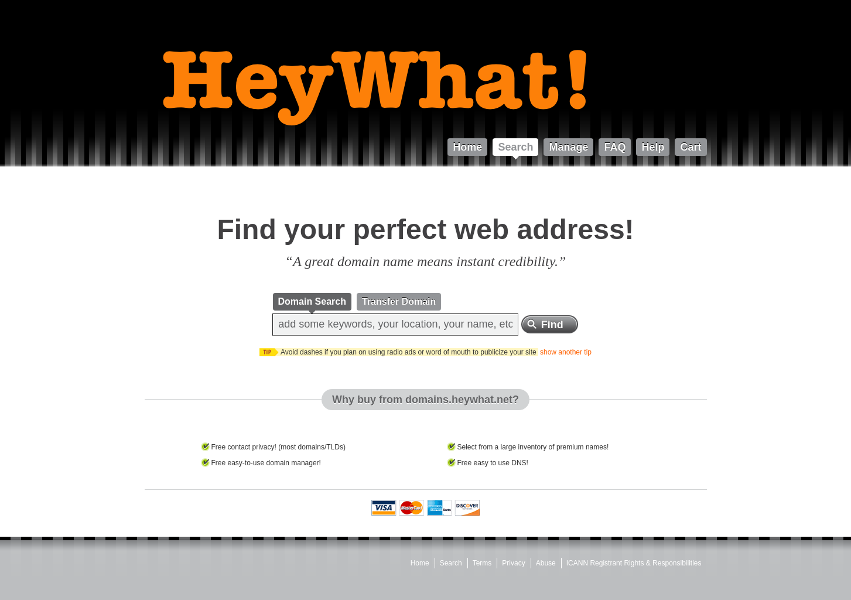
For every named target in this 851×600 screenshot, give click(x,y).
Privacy (513, 563)
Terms (482, 563)
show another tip (566, 352)
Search (451, 563)
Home (420, 563)
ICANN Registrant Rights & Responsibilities (634, 563)
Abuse (546, 563)
